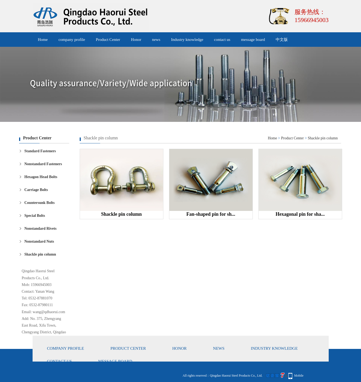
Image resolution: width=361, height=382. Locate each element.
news (156, 39)
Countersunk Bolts (39, 203)
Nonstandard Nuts (39, 241)
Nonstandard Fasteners (43, 164)
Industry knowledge (187, 39)
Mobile (299, 375)
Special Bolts (34, 216)
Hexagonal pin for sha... (300, 214)
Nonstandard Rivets (40, 229)
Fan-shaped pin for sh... (210, 214)
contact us (222, 39)
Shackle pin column (40, 254)
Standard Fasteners (40, 151)
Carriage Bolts (36, 190)
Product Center (108, 39)
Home (43, 39)
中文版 (282, 39)
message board (253, 39)
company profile (71, 39)
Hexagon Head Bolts (40, 177)
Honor (136, 39)
